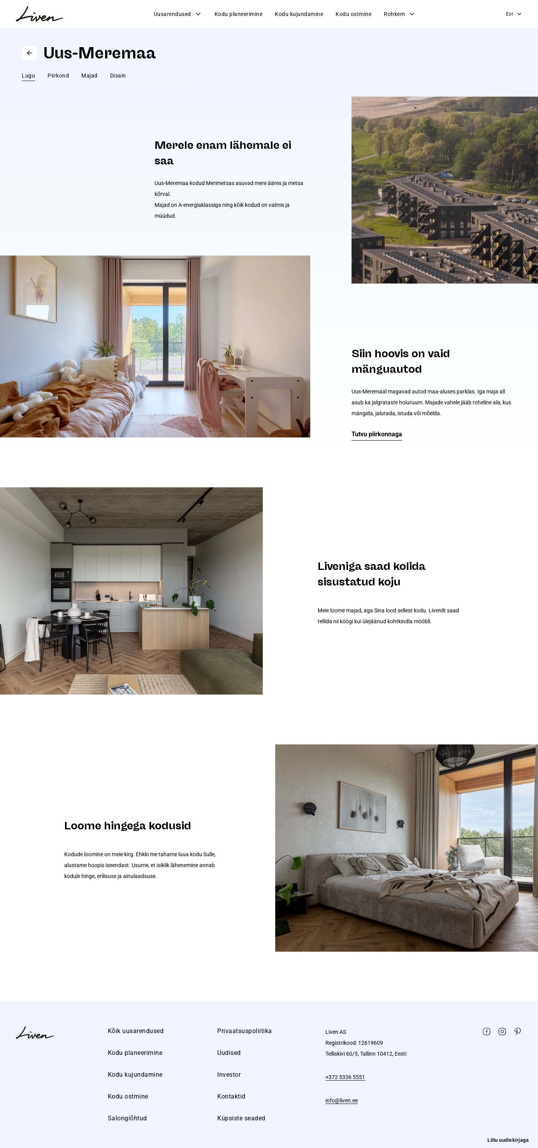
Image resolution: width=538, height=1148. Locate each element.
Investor (229, 1074)
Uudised (229, 1052)
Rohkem (400, 14)
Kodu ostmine (353, 14)
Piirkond (58, 75)
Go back (29, 53)
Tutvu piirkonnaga (377, 434)
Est (514, 14)
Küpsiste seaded (241, 1118)
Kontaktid (231, 1096)
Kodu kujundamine (299, 14)
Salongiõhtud (127, 1118)
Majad (89, 75)
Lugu (28, 75)
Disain (118, 75)
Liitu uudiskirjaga (508, 1140)
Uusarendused (178, 14)
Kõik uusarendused (136, 1031)
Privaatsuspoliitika (244, 1031)
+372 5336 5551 (345, 1077)
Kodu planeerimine (238, 14)
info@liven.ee (341, 1100)
